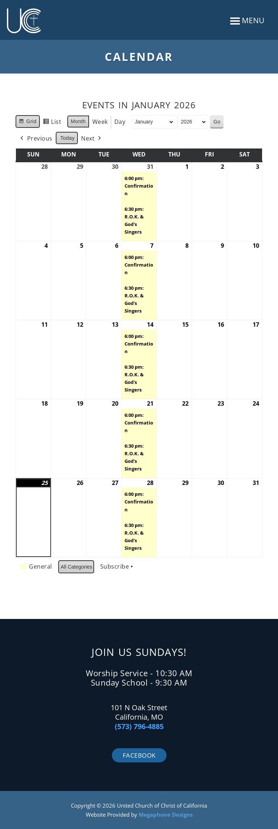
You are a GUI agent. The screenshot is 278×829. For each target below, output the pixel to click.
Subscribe (117, 566)
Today (67, 138)
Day (120, 122)
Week (100, 122)
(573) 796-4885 (139, 726)
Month (78, 121)
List (52, 123)
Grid (27, 122)
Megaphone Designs (166, 814)
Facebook (139, 755)
